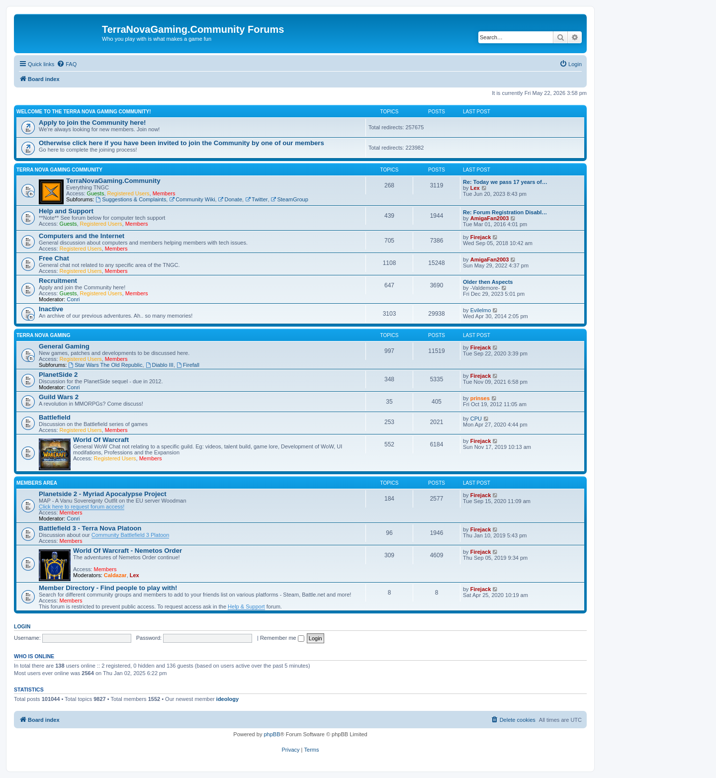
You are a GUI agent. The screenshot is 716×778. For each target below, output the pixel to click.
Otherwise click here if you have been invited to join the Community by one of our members (181, 143)
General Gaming (64, 346)
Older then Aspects (488, 282)
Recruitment (58, 280)
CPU (476, 419)
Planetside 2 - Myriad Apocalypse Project (103, 494)
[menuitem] (67, 64)
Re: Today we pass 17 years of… (505, 182)
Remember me (282, 638)
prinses (480, 398)
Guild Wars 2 (59, 397)
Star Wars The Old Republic (105, 365)
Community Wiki (192, 199)
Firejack (480, 237)
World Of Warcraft (101, 439)
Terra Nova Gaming (43, 335)
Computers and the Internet (81, 236)
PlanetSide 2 (58, 374)
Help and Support (66, 211)
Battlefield (55, 417)
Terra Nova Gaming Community (59, 170)
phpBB (272, 734)
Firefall (188, 365)
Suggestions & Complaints (130, 199)
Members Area (36, 483)
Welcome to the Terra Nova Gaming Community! (83, 111)
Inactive (51, 309)
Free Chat (54, 258)
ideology (227, 699)
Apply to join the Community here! (92, 122)
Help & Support (246, 606)
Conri (73, 299)
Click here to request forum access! (81, 507)
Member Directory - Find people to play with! (108, 588)
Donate (230, 199)
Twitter (256, 199)
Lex (475, 188)
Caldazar (115, 575)
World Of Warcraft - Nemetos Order (127, 550)
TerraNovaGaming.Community (113, 180)
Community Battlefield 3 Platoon (130, 535)
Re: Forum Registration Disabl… (505, 212)
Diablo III (160, 365)
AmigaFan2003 (489, 218)
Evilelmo (480, 310)
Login (22, 626)
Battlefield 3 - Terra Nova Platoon (90, 528)
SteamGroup (289, 199)
